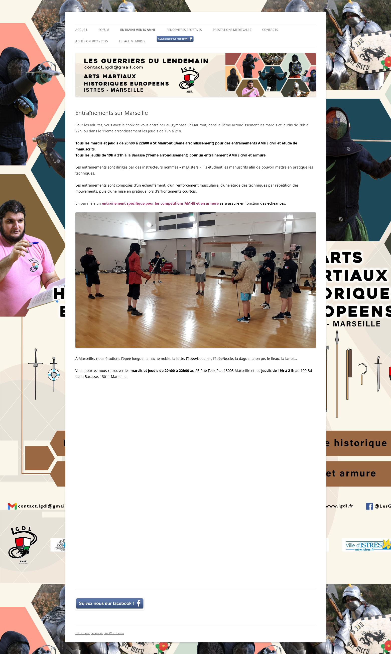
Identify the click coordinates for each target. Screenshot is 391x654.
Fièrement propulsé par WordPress (99, 633)
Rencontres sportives (184, 30)
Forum (104, 30)
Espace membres (132, 41)
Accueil (81, 30)
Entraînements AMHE (138, 30)
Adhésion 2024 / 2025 (91, 41)
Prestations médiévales (232, 30)
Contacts (270, 30)
